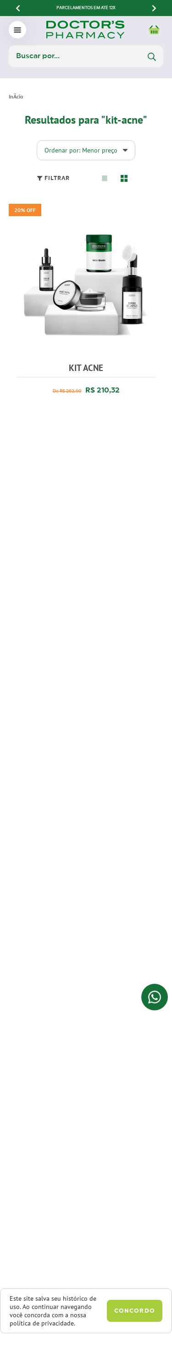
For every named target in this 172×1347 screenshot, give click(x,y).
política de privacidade (42, 1323)
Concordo (134, 1311)
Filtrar (53, 178)
